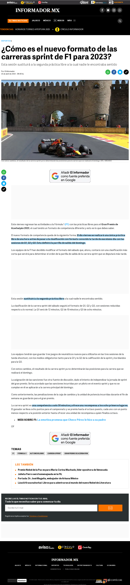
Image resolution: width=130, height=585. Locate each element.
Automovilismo (37, 453)
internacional (41, 565)
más (71, 21)
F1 (13, 453)
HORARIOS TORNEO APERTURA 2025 (32, 30)
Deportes (6, 41)
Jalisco (36, 21)
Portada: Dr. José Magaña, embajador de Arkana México (48, 478)
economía (111, 565)
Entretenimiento (84, 565)
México (47, 21)
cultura (99, 565)
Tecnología (68, 565)
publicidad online (72, 569)
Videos (59, 20)
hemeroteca (55, 569)
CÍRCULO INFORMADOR (71, 30)
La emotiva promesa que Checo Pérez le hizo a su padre (71, 420)
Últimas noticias (18, 21)
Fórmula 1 (22, 453)
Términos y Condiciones (38, 516)
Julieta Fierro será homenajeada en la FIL (40, 474)
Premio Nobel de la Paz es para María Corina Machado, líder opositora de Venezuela (63, 470)
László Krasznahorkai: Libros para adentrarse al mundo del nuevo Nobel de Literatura (64, 483)
